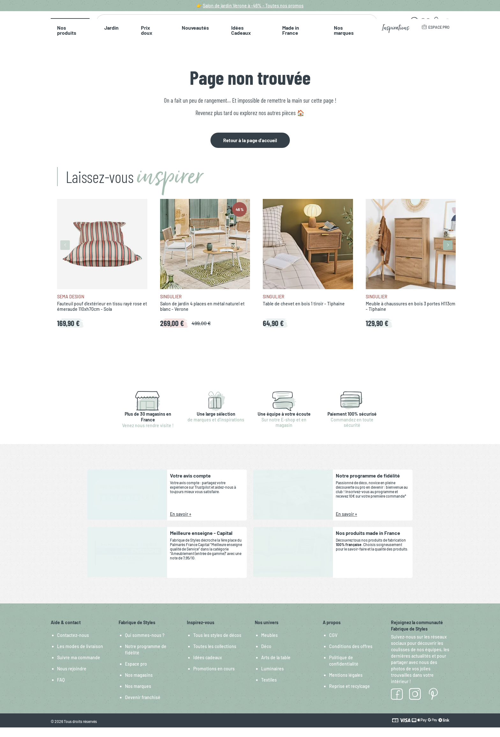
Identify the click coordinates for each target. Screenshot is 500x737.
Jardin (96, 44)
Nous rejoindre (71, 678)
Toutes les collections (214, 656)
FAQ (61, 689)
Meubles (269, 644)
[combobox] (234, 26)
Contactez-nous (73, 644)
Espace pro (136, 673)
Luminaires (272, 678)
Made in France (241, 44)
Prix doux (124, 44)
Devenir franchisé (142, 707)
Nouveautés (158, 44)
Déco (266, 656)
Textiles (269, 689)
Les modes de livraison (80, 656)
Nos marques (282, 44)
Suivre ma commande (78, 667)
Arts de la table (275, 667)
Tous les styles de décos (217, 644)
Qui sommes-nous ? (145, 644)
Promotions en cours (214, 678)
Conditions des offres (350, 656)
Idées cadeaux (207, 667)
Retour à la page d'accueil (250, 150)
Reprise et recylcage (349, 695)
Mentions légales (346, 684)
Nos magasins (139, 684)
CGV (333, 644)
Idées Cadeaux (197, 44)
